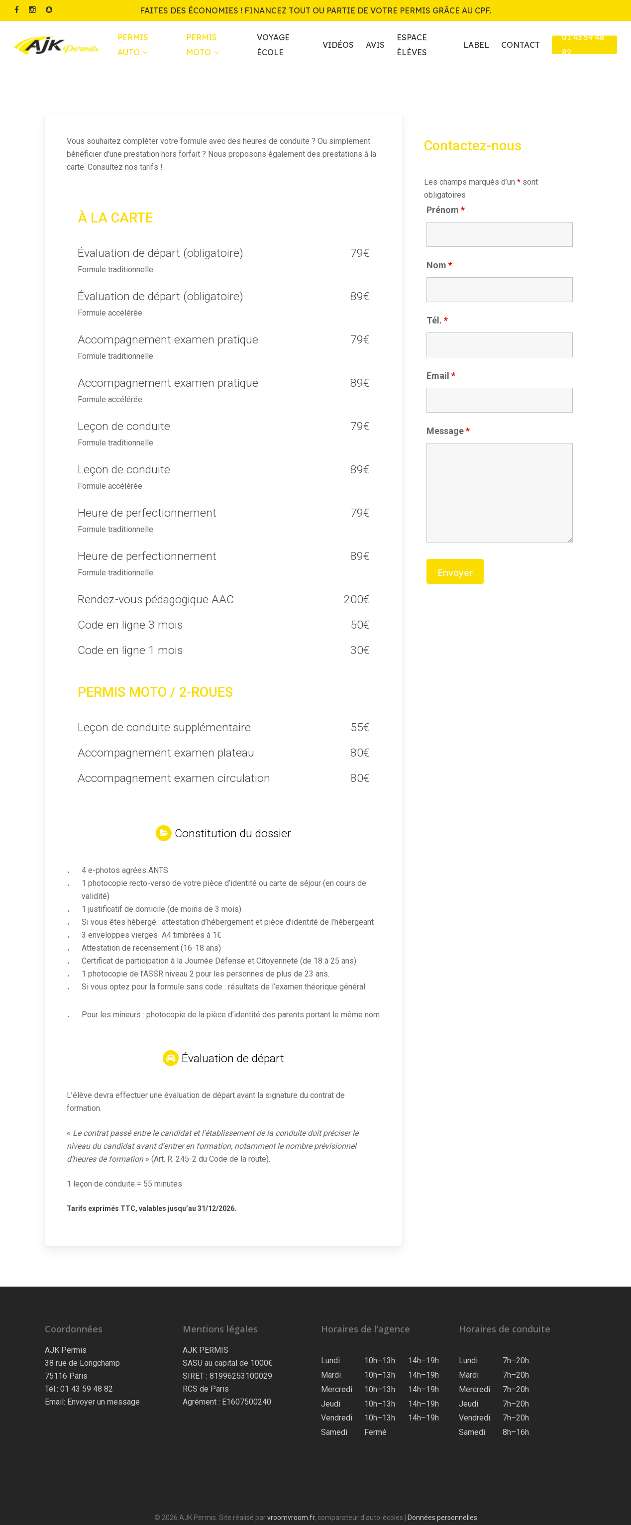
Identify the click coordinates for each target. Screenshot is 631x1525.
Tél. (437, 320)
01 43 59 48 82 (86, 1389)
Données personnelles (442, 1518)
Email (440, 375)
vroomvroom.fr (291, 1518)
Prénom (445, 210)
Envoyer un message (103, 1402)
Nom (439, 265)
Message (448, 431)
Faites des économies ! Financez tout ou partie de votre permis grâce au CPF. (315, 10)
